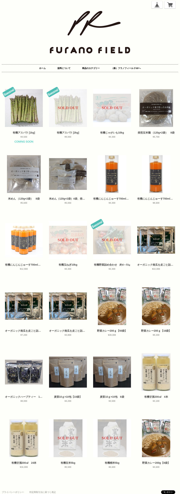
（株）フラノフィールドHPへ (126, 68)
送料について (64, 68)
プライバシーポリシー (13, 492)
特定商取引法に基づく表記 (42, 492)
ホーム (42, 68)
